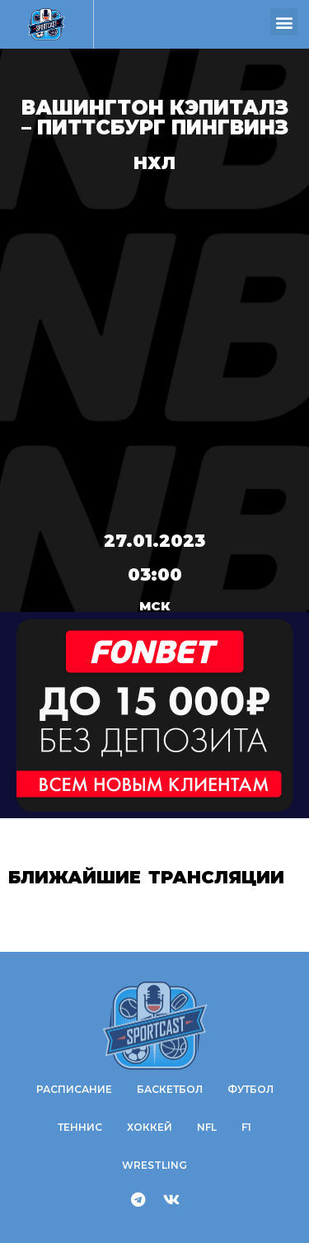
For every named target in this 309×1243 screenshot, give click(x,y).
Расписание (74, 1089)
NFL (207, 1127)
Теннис (80, 1127)
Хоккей (149, 1127)
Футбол (250, 1089)
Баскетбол (170, 1089)
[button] (283, 21)
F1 (246, 1127)
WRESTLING (154, 1165)
